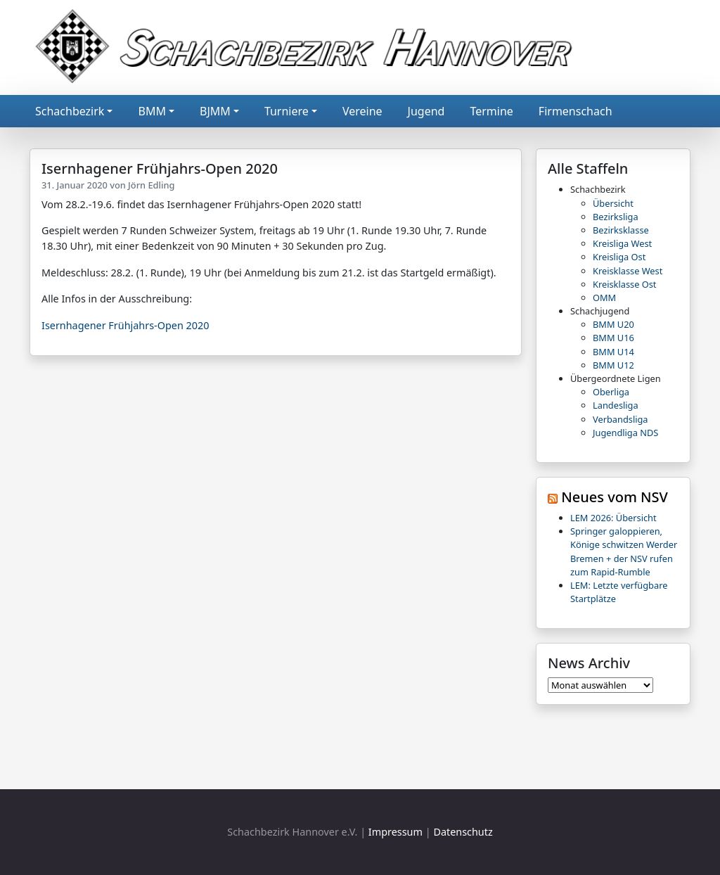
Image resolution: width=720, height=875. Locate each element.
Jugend (426, 111)
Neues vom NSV (614, 496)
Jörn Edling (151, 185)
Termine (491, 111)
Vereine (362, 111)
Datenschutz (462, 831)
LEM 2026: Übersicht (613, 517)
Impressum (395, 831)
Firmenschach (575, 111)
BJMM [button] (215, 111)
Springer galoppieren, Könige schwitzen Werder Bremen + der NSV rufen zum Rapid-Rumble (623, 551)
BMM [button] (151, 111)
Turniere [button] (286, 111)
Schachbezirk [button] (69, 111)
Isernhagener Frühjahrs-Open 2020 (125, 325)
